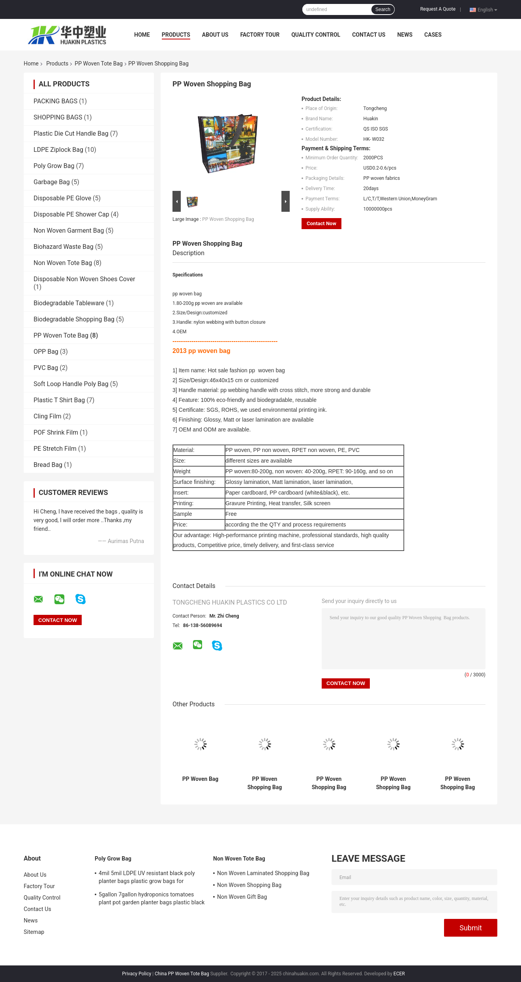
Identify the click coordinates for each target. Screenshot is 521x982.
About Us (215, 35)
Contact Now (321, 223)
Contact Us (368, 35)
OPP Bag (46, 351)
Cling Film (48, 416)
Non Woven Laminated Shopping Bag (263, 873)
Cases (433, 35)
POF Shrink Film (56, 432)
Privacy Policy (136, 973)
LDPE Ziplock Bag (58, 149)
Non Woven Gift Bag (242, 897)
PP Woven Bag (200, 779)
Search (382, 9)
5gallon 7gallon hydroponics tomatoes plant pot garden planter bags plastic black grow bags (152, 899)
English (487, 9)
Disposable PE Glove (62, 198)
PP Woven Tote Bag (99, 63)
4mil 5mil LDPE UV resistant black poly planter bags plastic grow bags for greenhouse (147, 878)
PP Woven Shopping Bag (228, 219)
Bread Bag (48, 465)
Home (142, 35)
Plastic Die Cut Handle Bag (71, 133)
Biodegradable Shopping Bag (74, 319)
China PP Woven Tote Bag (182, 973)
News (404, 35)
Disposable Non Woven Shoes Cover (84, 279)
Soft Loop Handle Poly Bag (71, 384)
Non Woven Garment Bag (69, 230)
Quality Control (315, 35)
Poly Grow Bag (54, 166)
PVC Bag (46, 368)
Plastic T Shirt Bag (59, 400)
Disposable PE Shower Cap (71, 214)
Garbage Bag (52, 182)
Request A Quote (437, 9)
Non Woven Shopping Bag (249, 885)
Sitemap (34, 932)
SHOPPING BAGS (58, 117)
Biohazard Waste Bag (64, 246)
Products (176, 35)
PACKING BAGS (55, 101)
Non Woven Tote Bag (63, 263)
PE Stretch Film (55, 448)
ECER (399, 973)
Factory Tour (260, 35)
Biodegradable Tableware (69, 303)
